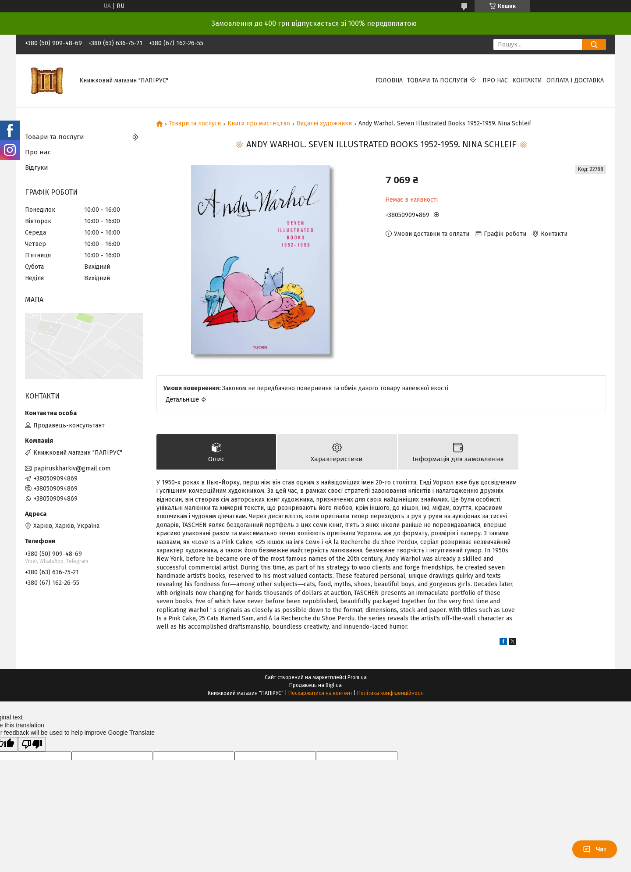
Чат (594, 849)
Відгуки (36, 167)
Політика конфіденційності (390, 693)
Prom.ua (357, 677)
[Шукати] (594, 44)
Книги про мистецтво (258, 124)
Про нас (495, 80)
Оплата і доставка (575, 80)
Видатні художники (324, 124)
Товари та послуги (437, 80)
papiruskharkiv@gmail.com (72, 468)
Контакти (527, 80)
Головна (389, 80)
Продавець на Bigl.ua (315, 685)
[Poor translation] (32, 744)
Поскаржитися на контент (320, 693)
